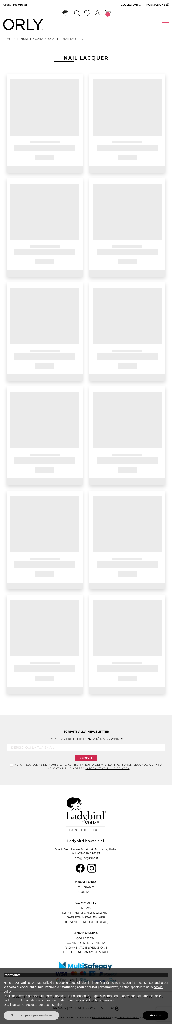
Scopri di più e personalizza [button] (31, 1015)
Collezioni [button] (131, 4)
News (86, 908)
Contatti (86, 892)
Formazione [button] (158, 4)
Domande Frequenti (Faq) (85, 922)
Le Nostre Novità (30, 38)
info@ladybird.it (86, 858)
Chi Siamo (86, 887)
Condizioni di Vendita (86, 943)
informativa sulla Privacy (107, 768)
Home (7, 38)
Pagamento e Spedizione (86, 947)
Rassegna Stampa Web (86, 917)
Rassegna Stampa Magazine (86, 913)
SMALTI (53, 38)
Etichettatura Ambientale (86, 952)
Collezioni (86, 938)
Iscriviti (86, 758)
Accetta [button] (155, 1015)
